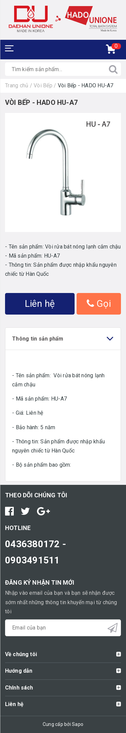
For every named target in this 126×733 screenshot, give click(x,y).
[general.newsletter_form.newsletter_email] (63, 627)
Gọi (99, 303)
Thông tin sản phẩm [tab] (63, 339)
